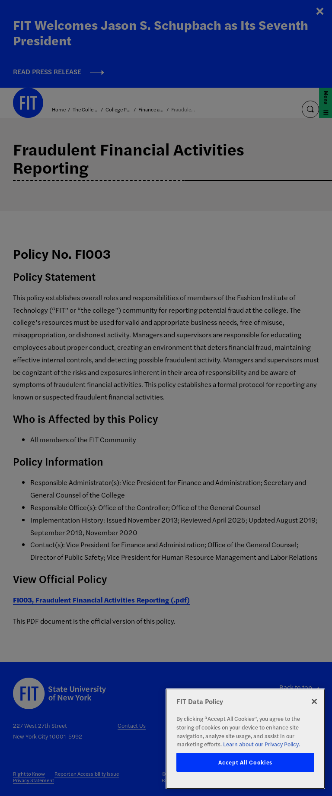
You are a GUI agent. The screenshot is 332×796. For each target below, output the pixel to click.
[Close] (314, 701)
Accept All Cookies (245, 762)
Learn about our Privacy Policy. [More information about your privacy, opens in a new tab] (261, 744)
